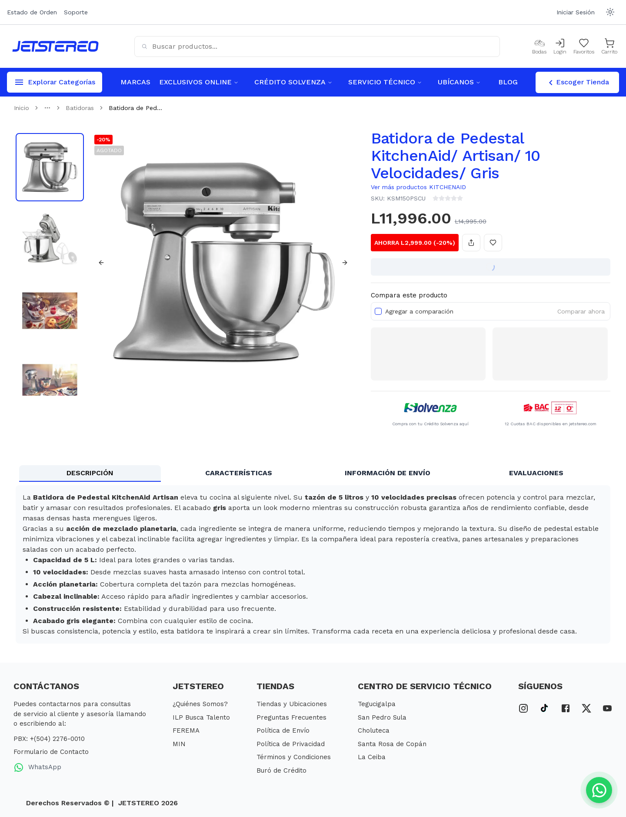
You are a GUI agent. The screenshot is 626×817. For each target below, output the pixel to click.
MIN (179, 744)
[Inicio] (55, 46)
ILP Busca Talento (201, 717)
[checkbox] (378, 311)
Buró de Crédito (281, 770)
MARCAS (135, 82)
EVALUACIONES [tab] (536, 473)
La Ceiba (372, 757)
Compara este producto (409, 295)
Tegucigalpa (377, 704)
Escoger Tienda (577, 82)
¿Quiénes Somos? (200, 704)
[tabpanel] (313, 564)
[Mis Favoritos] (583, 46)
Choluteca (374, 730)
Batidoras (80, 107)
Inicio (21, 107)
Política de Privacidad (290, 744)
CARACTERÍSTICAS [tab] (238, 473)
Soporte (76, 12)
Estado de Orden (32, 12)
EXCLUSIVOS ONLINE (199, 82)
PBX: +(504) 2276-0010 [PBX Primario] (49, 739)
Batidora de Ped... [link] (135, 107)
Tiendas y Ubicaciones (291, 704)
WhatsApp (37, 767)
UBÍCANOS (459, 82)
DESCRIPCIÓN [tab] (90, 473)
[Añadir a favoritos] (493, 242)
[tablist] (313, 473)
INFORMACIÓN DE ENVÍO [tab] (387, 473)
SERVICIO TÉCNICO (385, 82)
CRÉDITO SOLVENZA (293, 82)
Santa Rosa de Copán (392, 744)
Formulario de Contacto (51, 752)
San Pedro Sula (382, 717)
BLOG (508, 82)
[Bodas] (539, 46)
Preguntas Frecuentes (291, 717)
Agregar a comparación (419, 311)
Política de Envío (283, 730)
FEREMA (186, 730)
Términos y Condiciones (293, 757)
